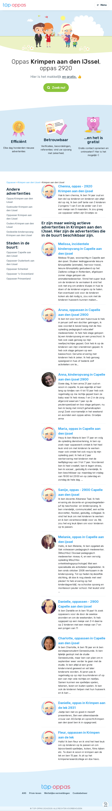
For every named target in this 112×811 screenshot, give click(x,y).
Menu (102, 5)
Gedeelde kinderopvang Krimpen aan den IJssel (19, 233)
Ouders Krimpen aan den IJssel (20, 225)
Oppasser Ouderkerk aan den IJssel (20, 262)
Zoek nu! (56, 87)
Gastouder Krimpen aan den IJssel (19, 208)
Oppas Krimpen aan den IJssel (19, 200)
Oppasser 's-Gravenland (19, 273)
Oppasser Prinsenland (18, 278)
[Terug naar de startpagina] (14, 5)
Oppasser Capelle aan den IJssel (18, 254)
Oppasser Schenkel (17, 269)
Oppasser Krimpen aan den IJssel (19, 217)
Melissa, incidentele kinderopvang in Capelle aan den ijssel (80, 248)
